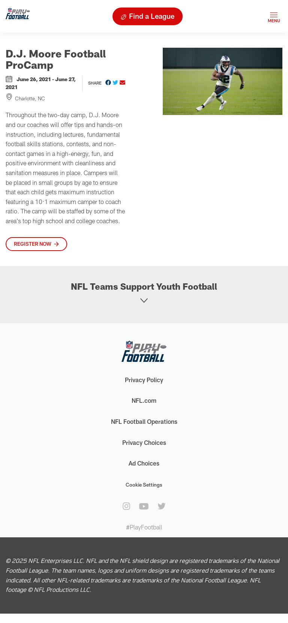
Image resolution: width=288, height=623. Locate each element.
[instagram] (126, 506)
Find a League (151, 16)
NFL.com (144, 400)
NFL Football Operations (144, 421)
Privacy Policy (144, 379)
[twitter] (162, 506)
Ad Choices (144, 463)
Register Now (32, 244)
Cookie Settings (144, 485)
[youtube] (143, 506)
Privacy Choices (144, 442)
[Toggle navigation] (273, 16)
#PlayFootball (144, 527)
